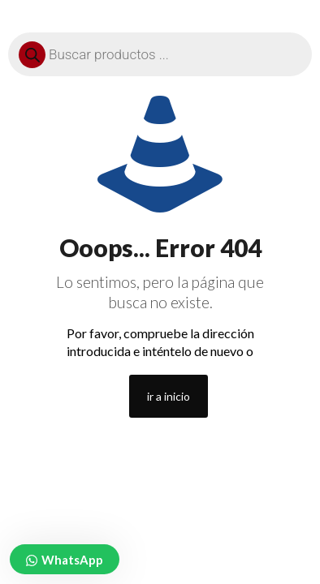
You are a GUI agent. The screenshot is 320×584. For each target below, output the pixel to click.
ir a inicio (168, 396)
